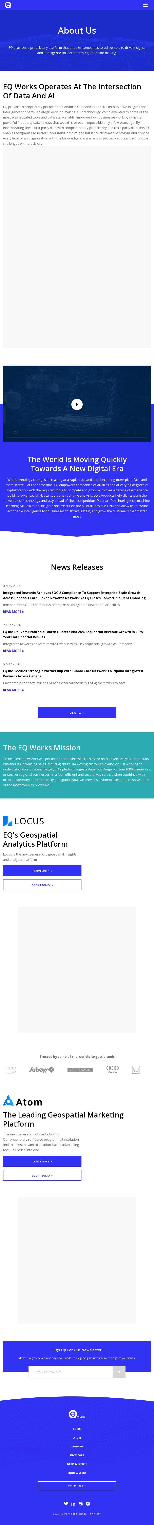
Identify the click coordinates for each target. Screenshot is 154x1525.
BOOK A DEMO (77, 1473)
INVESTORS (77, 1455)
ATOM (77, 1438)
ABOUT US (77, 1446)
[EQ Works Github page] (81, 1504)
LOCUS (77, 1429)
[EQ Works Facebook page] (88, 1504)
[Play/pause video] (77, 404)
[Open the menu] (145, 5)
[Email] (70, 1372)
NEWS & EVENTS (77, 1464)
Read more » (13, 611)
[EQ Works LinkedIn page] (73, 1504)
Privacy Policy (95, 1513)
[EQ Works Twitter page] (66, 1504)
